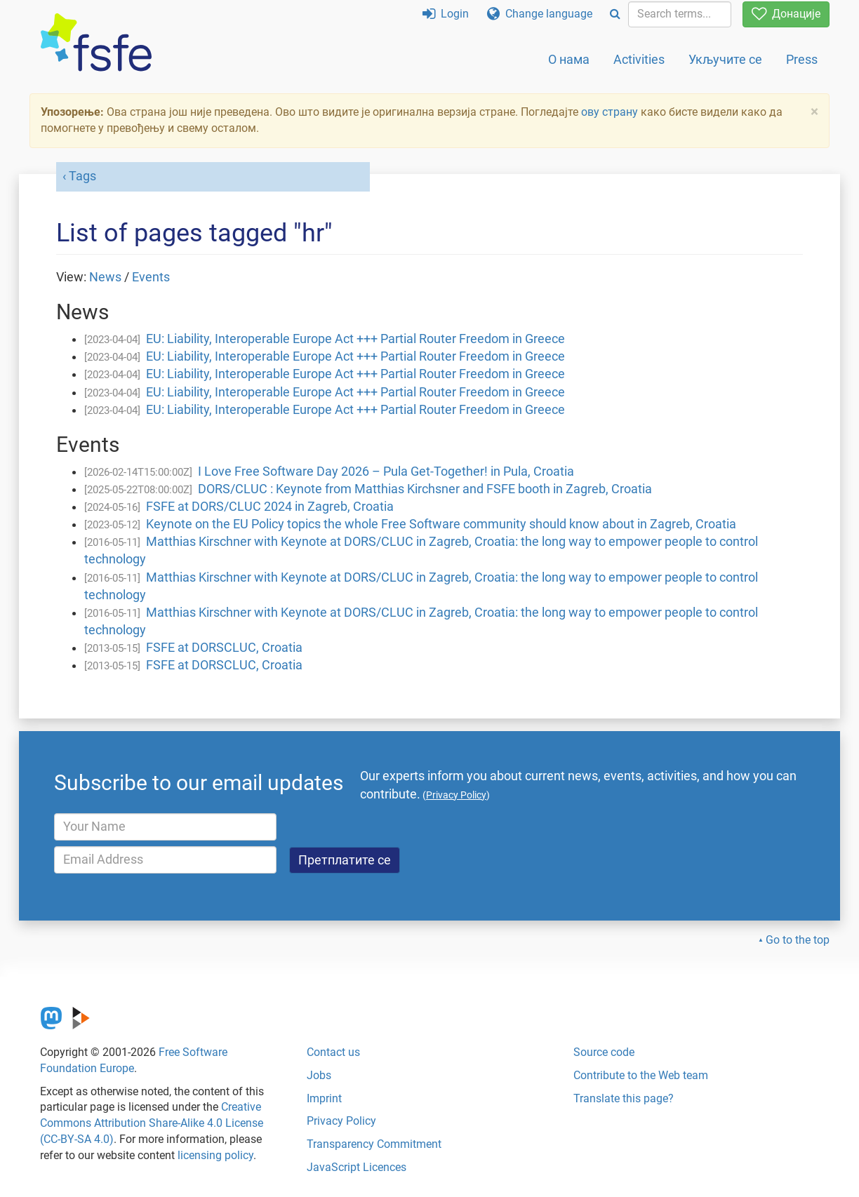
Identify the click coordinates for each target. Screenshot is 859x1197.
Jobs (319, 1075)
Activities (639, 59)
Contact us (333, 1052)
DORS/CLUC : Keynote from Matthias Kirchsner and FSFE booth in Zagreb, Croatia (425, 489)
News (105, 277)
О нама (569, 59)
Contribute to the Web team (640, 1075)
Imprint (324, 1098)
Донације (786, 13)
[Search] (615, 14)
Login (445, 13)
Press (802, 59)
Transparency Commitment (374, 1144)
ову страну (609, 112)
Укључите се (725, 59)
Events (151, 277)
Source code (603, 1052)
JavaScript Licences (356, 1167)
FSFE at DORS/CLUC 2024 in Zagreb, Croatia (270, 507)
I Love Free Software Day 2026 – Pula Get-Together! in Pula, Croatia (386, 471)
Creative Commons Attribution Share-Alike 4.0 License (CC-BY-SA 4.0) (151, 1123)
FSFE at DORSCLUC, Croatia (224, 648)
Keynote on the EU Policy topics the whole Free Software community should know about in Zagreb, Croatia (441, 524)
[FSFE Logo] (96, 43)
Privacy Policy (341, 1121)
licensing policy (215, 1155)
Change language (539, 13)
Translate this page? (623, 1098)
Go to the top (798, 940)
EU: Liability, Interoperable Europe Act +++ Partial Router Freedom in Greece (355, 339)
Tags (82, 176)
